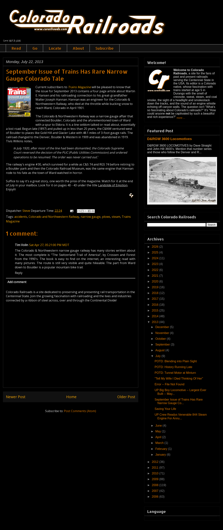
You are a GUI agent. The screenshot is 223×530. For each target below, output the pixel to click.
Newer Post (15, 396)
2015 (155, 310)
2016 (155, 304)
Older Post (126, 396)
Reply (18, 273)
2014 (155, 316)
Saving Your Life (165, 408)
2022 (155, 270)
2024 (155, 258)
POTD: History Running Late (173, 367)
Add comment (16, 282)
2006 (155, 496)
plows (106, 217)
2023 (155, 264)
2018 (155, 293)
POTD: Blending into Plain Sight (176, 361)
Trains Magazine (79, 87)
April (158, 437)
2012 (155, 461)
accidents (20, 217)
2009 (155, 479)
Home (71, 396)
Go (34, 48)
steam (116, 217)
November (162, 333)
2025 (155, 252)
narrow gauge (91, 217)
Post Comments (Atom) (80, 411)
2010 (155, 473)
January (161, 454)
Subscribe (104, 48)
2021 (155, 275)
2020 (155, 281)
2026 (155, 246)
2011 (155, 467)
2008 (155, 485)
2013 (155, 322)
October (161, 338)
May (158, 431)
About (78, 48)
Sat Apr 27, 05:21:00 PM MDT (49, 245)
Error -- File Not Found (169, 384)
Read (16, 48)
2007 (155, 490)
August (160, 350)
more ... (181, 117)
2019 (155, 287)
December (162, 327)
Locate (55, 48)
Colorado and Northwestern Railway (54, 217)
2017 (155, 298)
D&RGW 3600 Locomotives (169, 139)
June (159, 425)
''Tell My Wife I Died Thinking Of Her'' (179, 378)
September (163, 344)
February (161, 448)
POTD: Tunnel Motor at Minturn (175, 372)
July (158, 356)
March (159, 442)
